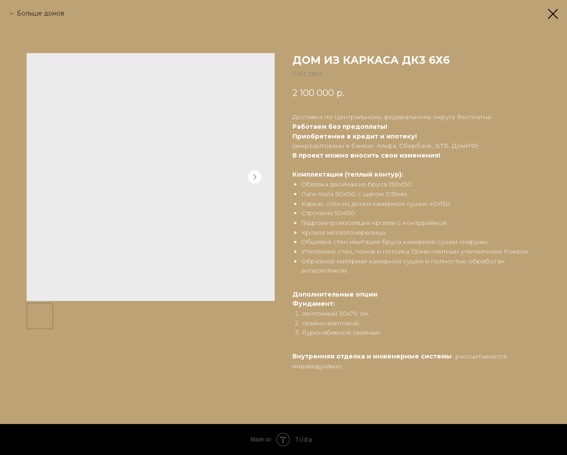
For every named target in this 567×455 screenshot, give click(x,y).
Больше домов (40, 13)
